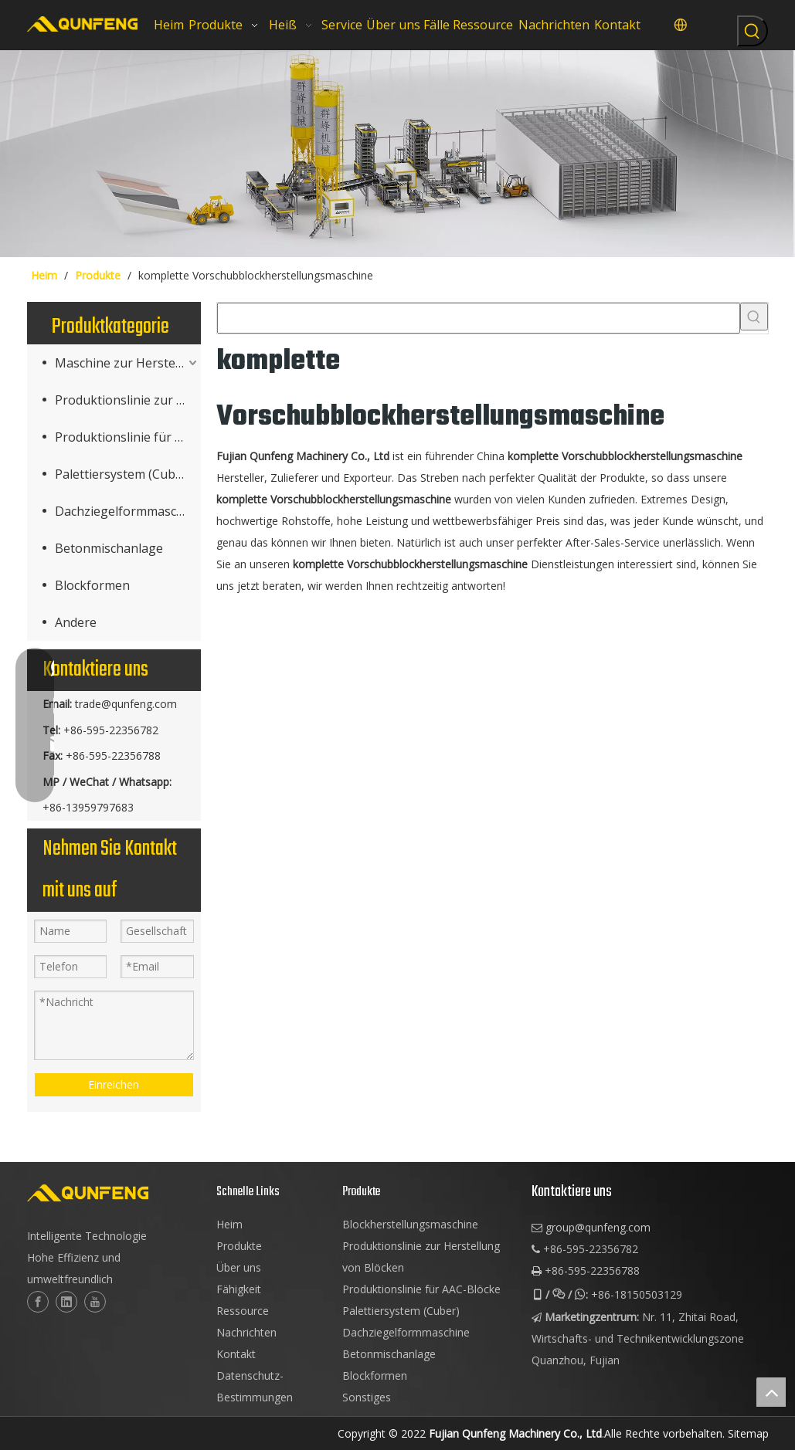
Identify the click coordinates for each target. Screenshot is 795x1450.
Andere (76, 622)
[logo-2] (114, 1193)
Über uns (238, 1267)
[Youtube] (95, 1302)
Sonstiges (366, 1397)
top (771, 1392)
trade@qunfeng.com (126, 703)
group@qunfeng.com (598, 1227)
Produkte (239, 1245)
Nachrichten (246, 1332)
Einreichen (113, 1084)
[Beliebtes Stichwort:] (752, 30)
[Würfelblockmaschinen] (397, 153)
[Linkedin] (66, 1302)
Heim (229, 1224)
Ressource (242, 1310)
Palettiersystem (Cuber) (123, 474)
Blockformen (92, 585)
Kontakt (236, 1354)
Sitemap (748, 1433)
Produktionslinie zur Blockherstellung (128, 399)
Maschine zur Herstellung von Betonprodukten (128, 362)
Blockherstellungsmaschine (410, 1224)
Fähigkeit (238, 1289)
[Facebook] (38, 1302)
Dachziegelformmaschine (128, 511)
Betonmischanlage (109, 548)
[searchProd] (478, 318)
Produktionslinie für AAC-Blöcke (128, 437)
